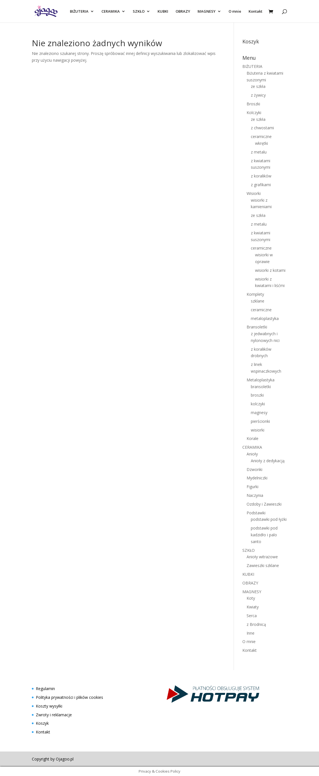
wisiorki (257, 430)
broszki (257, 395)
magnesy (259, 412)
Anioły (252, 454)
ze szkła (258, 86)
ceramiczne (261, 136)
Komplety (255, 294)
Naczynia (255, 495)
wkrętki (261, 143)
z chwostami (262, 127)
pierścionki (260, 421)
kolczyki (258, 403)
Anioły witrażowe (262, 556)
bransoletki (261, 386)
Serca (252, 615)
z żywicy (258, 95)
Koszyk (42, 723)
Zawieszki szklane (263, 565)
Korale (252, 438)
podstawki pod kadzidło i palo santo (264, 534)
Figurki (252, 486)
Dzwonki (254, 469)
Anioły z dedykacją (268, 460)
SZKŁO (139, 11)
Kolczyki (254, 112)
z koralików (261, 176)
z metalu (259, 152)
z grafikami (261, 184)
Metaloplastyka (260, 380)
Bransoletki (257, 327)
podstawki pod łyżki (269, 519)
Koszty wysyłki (49, 706)
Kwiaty (253, 607)
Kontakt (255, 11)
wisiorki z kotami (270, 270)
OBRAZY (183, 11)
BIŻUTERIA (79, 11)
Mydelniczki (257, 478)
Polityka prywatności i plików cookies (69, 697)
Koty (251, 598)
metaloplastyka (265, 318)
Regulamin (45, 688)
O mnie (235, 11)
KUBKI (163, 11)
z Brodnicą (256, 624)
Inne (250, 633)
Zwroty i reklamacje (54, 714)
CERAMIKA (110, 11)
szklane (257, 301)
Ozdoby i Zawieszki (264, 504)
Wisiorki (254, 193)
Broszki (253, 103)
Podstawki (256, 512)
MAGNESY (207, 11)
